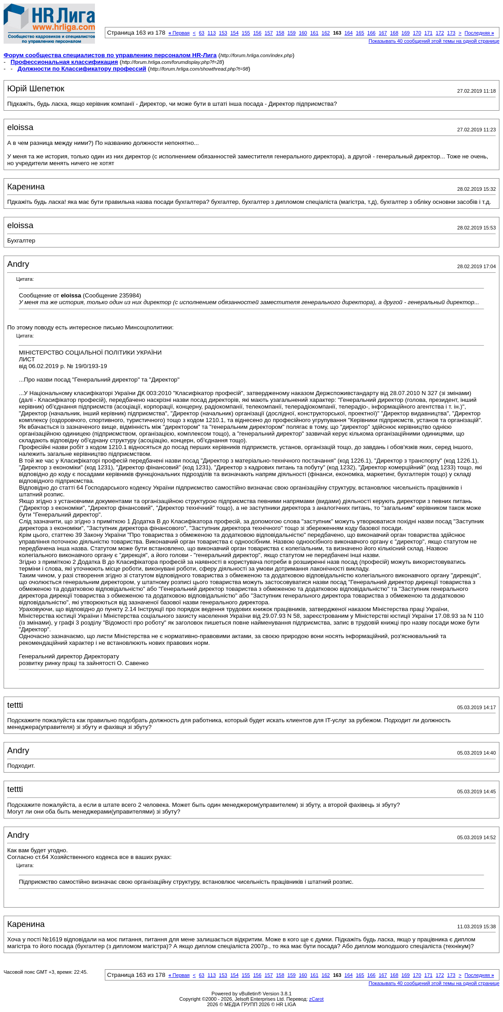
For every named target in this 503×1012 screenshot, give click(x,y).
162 (326, 33)
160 (303, 33)
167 (383, 33)
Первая (178, 33)
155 (246, 33)
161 (314, 33)
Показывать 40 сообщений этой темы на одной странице (433, 41)
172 (440, 33)
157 (269, 33)
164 (349, 33)
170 (417, 33)
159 (291, 33)
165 (360, 33)
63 (201, 33)
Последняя (479, 33)
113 (211, 33)
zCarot (316, 999)
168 (394, 33)
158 (280, 33)
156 (257, 33)
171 (428, 33)
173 (451, 33)
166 (371, 33)
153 (223, 33)
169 (405, 33)
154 (234, 33)
